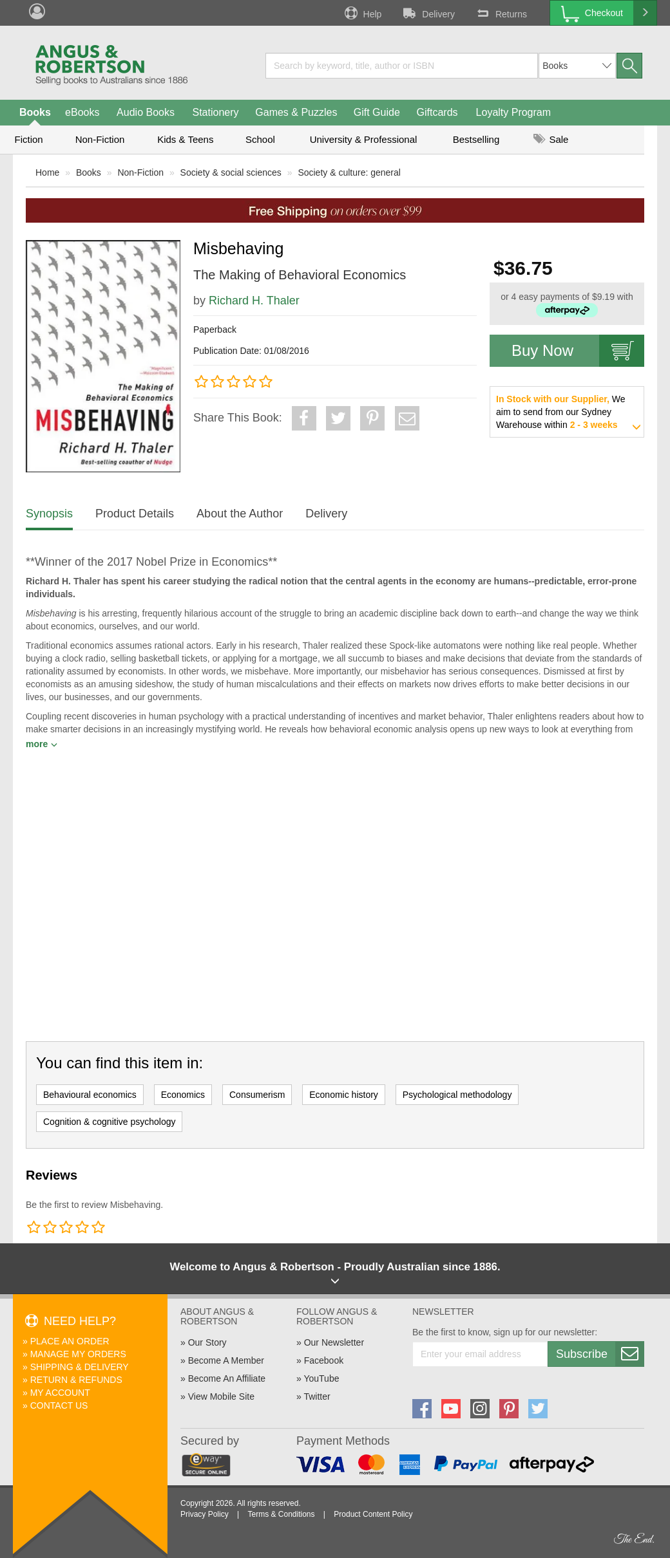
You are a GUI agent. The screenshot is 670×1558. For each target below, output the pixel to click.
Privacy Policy (204, 1514)
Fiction (28, 139)
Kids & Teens (185, 139)
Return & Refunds (76, 1380)
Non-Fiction (100, 139)
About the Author (239, 513)
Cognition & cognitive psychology (109, 1122)
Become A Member (226, 1360)
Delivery (428, 13)
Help (362, 13)
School (260, 139)
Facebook (323, 1360)
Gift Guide (377, 112)
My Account (60, 1392)
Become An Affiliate (226, 1378)
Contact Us (59, 1405)
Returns (500, 13)
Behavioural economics (90, 1095)
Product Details (134, 513)
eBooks (82, 112)
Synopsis (49, 513)
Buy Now (578, 351)
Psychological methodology (457, 1095)
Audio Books (146, 112)
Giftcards (437, 112)
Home (47, 172)
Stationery (215, 112)
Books (35, 112)
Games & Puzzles (296, 112)
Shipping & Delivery (79, 1367)
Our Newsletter (334, 1342)
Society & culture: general (349, 172)
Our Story (207, 1342)
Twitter (316, 1396)
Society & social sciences (231, 172)
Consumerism (257, 1095)
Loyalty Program (513, 112)
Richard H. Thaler (254, 300)
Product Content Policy (373, 1514)
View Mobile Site (221, 1396)
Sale (550, 139)
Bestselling (476, 139)
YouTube (321, 1378)
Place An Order (70, 1341)
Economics (183, 1095)
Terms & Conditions (280, 1514)
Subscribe (600, 1354)
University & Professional (363, 139)
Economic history (343, 1095)
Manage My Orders (78, 1354)
